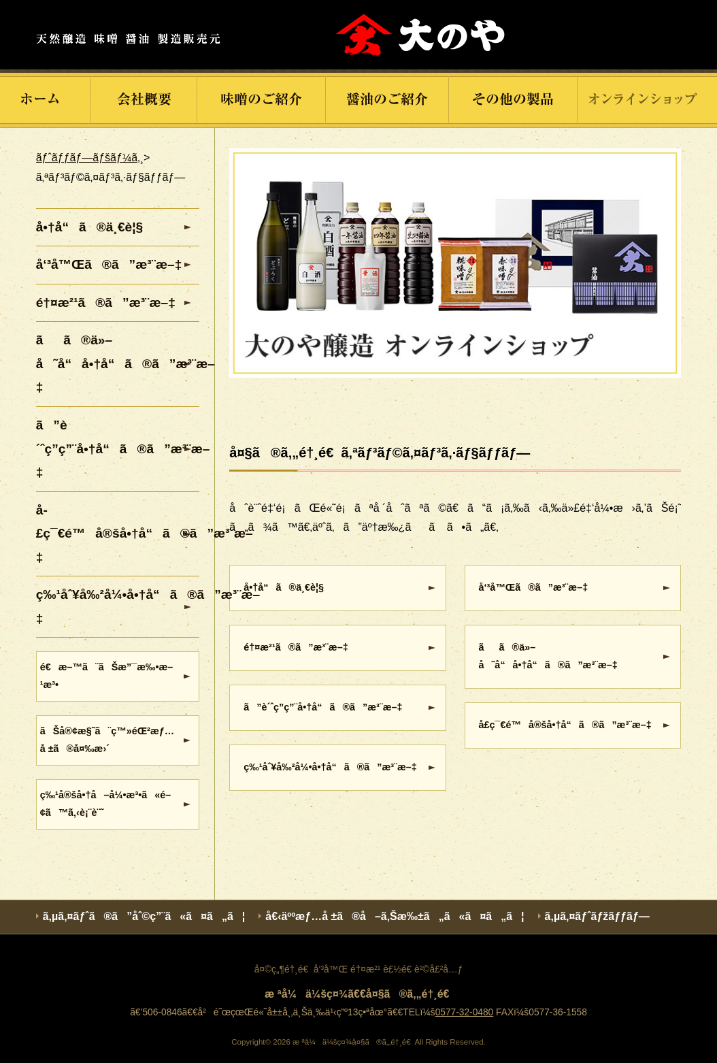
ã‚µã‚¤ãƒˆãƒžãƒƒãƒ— (597, 916)
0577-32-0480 (464, 1012)
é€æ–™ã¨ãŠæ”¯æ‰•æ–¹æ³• (106, 675)
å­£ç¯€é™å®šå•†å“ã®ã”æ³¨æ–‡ (565, 724)
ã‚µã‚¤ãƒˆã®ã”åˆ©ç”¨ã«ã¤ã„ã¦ (144, 916)
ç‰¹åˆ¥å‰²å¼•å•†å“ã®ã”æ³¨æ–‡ (330, 767)
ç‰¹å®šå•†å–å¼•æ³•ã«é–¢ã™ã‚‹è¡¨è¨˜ (105, 803)
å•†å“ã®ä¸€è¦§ (284, 587)
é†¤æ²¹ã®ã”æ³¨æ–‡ (296, 647)
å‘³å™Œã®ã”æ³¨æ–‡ (533, 587)
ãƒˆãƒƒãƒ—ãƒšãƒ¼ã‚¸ (90, 157)
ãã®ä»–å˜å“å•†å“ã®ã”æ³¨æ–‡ (548, 656)
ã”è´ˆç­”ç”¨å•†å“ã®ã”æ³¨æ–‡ (323, 707)
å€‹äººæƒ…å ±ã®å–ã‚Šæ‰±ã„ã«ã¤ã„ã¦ (394, 916)
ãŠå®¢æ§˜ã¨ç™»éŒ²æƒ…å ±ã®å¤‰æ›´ (107, 739)
